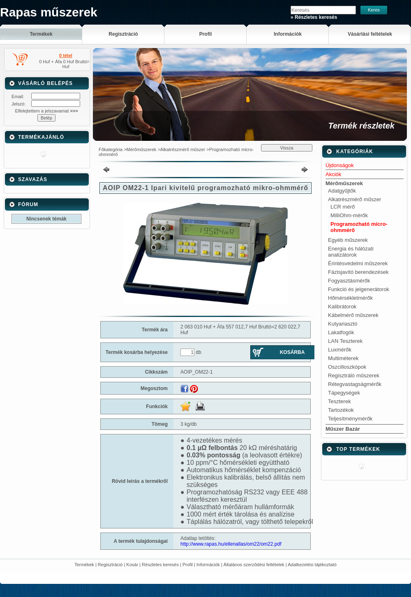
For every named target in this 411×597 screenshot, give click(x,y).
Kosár (132, 564)
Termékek (84, 564)
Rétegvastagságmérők (354, 384)
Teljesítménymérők (350, 419)
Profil (187, 564)
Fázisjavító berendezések (358, 272)
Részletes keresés (160, 564)
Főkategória (110, 149)
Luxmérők (339, 350)
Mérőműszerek (142, 149)
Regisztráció (110, 564)
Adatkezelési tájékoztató (312, 564)
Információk (208, 564)
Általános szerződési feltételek (254, 564)
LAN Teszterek (345, 341)
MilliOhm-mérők (349, 215)
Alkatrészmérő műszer (182, 149)
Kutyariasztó (343, 324)
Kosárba (292, 352)
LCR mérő (342, 207)
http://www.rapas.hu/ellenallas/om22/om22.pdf (230, 544)
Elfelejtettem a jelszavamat (46, 110)
